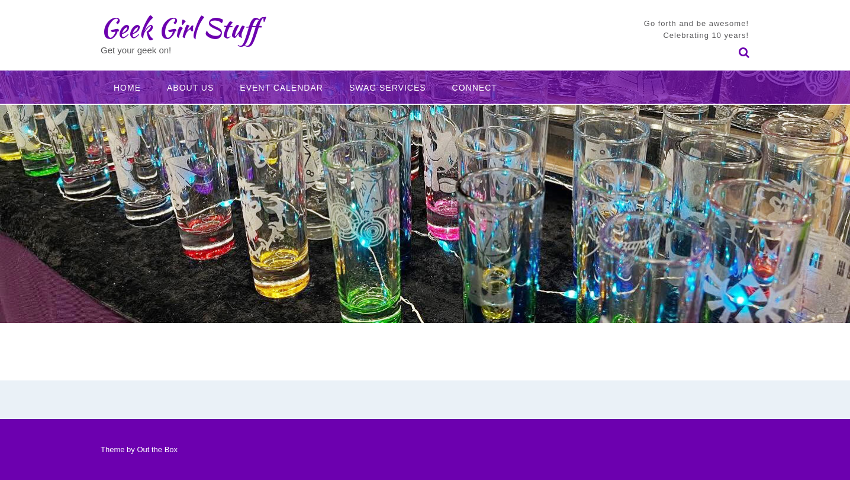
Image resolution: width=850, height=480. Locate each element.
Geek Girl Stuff (180, 28)
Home (127, 87)
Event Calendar (281, 87)
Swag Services (387, 87)
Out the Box (157, 449)
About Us (190, 87)
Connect (474, 87)
